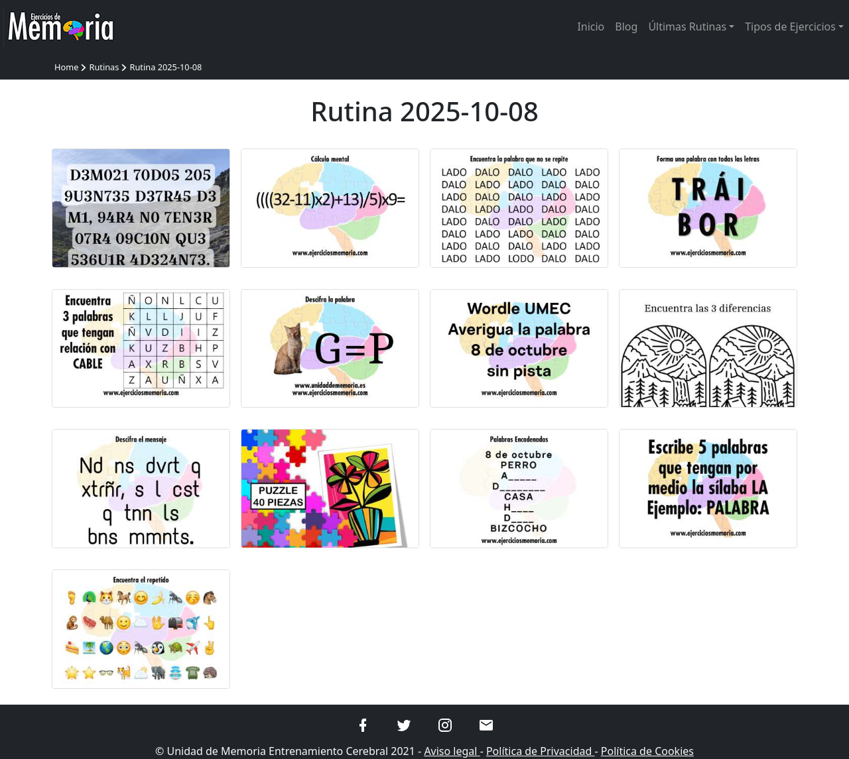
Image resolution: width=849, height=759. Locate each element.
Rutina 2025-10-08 (165, 67)
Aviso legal (452, 751)
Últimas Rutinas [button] (687, 26)
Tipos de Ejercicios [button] (790, 26)
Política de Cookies (647, 751)
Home (66, 67)
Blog (626, 26)
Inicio (590, 26)
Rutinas (104, 67)
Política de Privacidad (540, 751)
